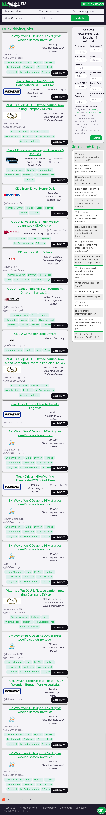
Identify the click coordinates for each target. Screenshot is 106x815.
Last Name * (96, 46)
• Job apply (81, 807)
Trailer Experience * (80, 96)
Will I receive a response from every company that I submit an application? (88, 259)
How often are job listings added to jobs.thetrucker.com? (88, 180)
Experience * (95, 74)
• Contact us (65, 807)
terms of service (94, 112)
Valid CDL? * (81, 83)
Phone (93, 57)
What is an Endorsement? (83, 304)
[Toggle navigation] (76, 4)
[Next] (35, 799)
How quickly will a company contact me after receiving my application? (86, 246)
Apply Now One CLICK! (93, 4)
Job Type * (80, 73)
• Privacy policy (48, 807)
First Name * (80, 47)
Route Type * (95, 84)
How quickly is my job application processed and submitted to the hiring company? (86, 232)
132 (29, 799)
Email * (78, 65)
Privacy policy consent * (86, 106)
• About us (9, 807)
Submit (96, 138)
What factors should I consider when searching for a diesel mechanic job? (88, 324)
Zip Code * (80, 57)
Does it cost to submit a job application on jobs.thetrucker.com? (87, 191)
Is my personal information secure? (85, 312)
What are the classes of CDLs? (87, 284)
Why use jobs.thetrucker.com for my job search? (87, 157)
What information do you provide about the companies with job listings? (88, 273)
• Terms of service (27, 807)
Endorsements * (97, 95)
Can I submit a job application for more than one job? (88, 203)
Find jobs (80, 18)
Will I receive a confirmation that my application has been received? (86, 217)
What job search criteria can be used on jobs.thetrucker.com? (87, 168)
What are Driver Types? (87, 291)
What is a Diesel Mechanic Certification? (87, 336)
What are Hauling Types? (88, 296)
